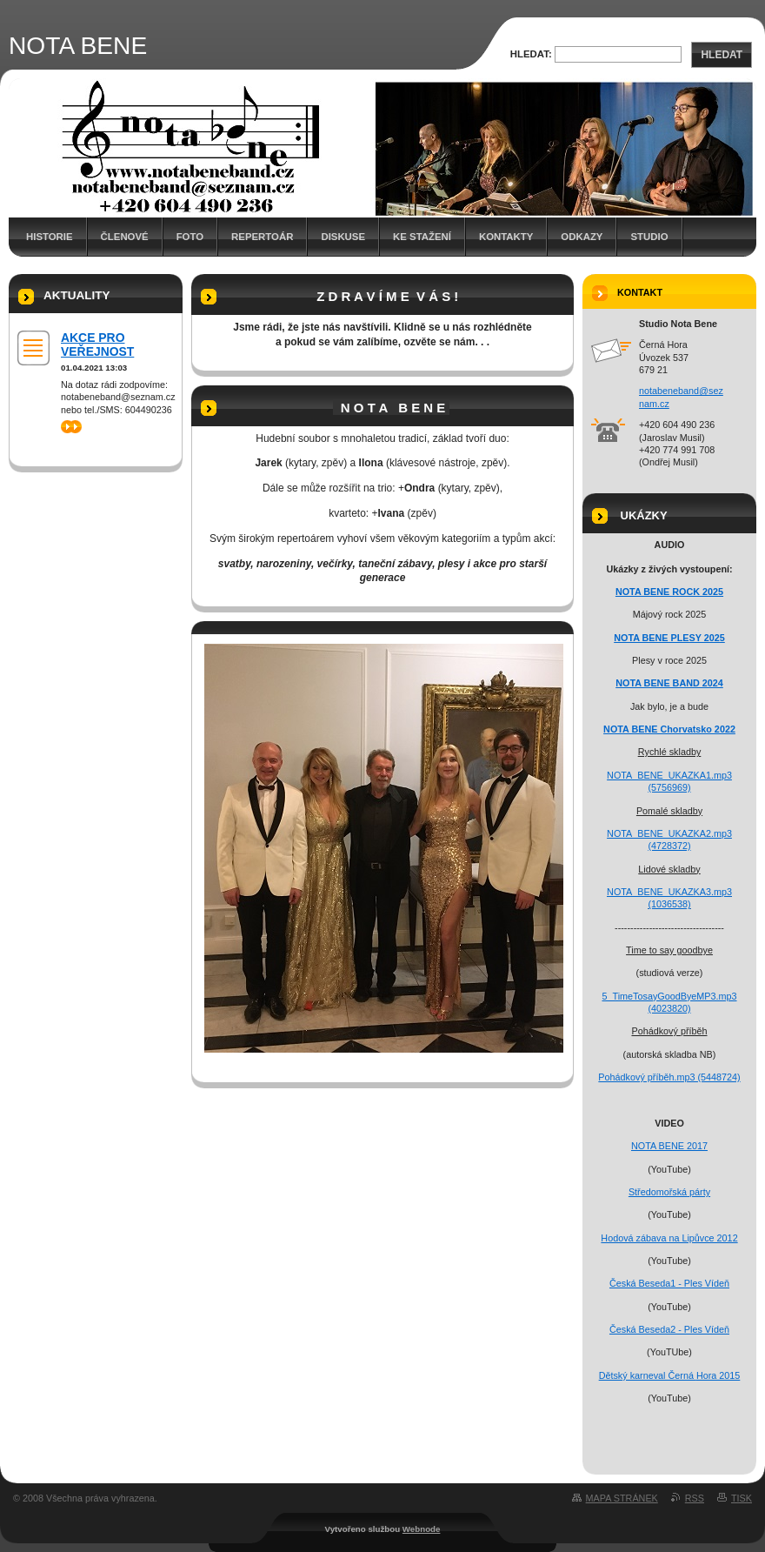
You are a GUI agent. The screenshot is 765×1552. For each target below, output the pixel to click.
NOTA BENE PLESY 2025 (669, 637)
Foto (189, 236)
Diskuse (343, 236)
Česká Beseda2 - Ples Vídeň (669, 1329)
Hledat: (531, 54)
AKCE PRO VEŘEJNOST (97, 344)
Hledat (721, 55)
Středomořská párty (669, 1192)
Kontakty (506, 236)
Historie (49, 236)
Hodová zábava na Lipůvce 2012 (669, 1238)
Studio (649, 236)
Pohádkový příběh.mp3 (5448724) (669, 1077)
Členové (125, 236)
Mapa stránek (622, 1498)
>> (71, 426)
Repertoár (262, 236)
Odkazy (581, 236)
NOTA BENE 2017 (669, 1146)
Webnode (421, 1529)
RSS (694, 1498)
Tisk (741, 1498)
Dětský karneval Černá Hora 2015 (670, 1375)
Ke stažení (422, 236)
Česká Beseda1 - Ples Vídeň (669, 1283)
